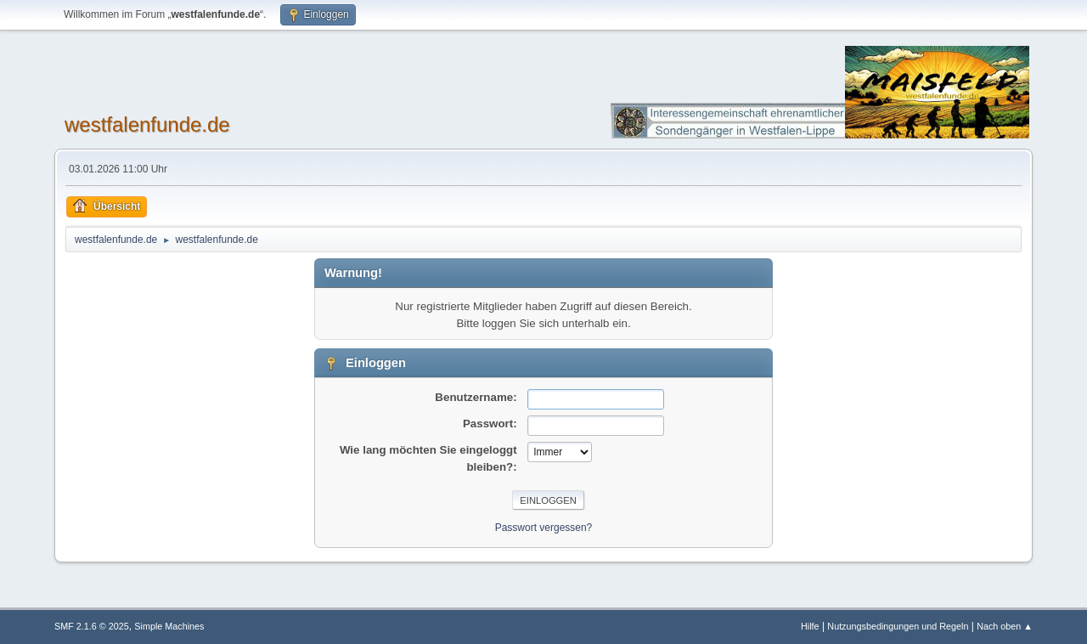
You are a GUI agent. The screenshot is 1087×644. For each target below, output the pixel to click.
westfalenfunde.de (147, 124)
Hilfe (810, 626)
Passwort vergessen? (544, 528)
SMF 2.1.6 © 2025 (91, 626)
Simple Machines (169, 626)
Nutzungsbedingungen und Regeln (897, 626)
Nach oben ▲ (1005, 626)
